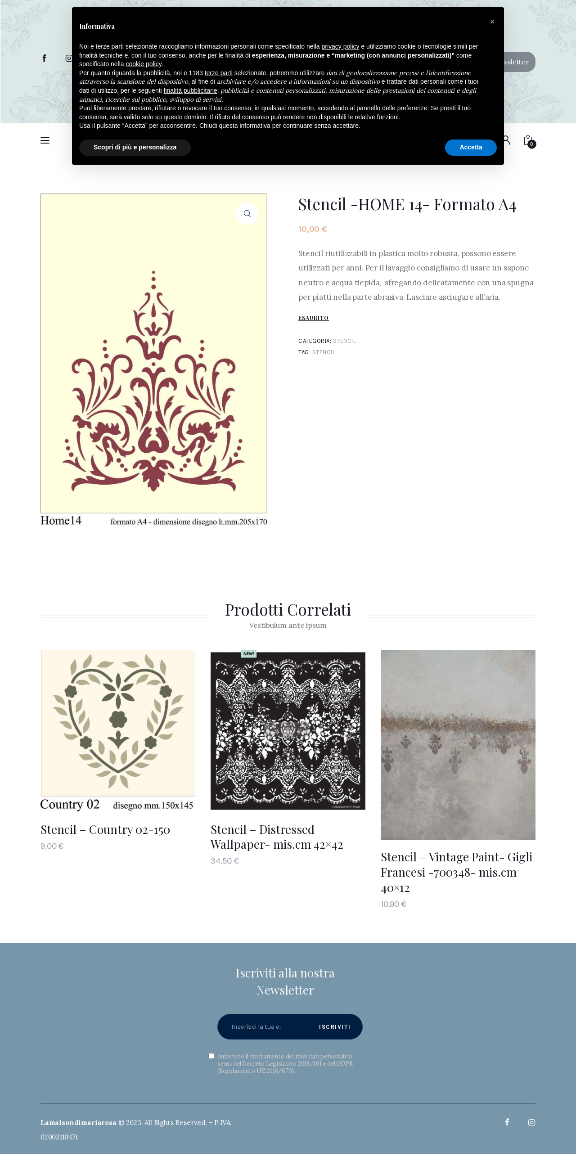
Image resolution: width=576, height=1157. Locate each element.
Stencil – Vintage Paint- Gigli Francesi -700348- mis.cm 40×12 (456, 872)
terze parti (219, 73)
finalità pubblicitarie (190, 90)
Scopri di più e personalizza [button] (135, 147)
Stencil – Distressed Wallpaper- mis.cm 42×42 (277, 836)
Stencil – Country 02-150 (105, 829)
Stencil (344, 341)
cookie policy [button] (144, 64)
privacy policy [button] (341, 46)
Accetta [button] (470, 147)
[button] (492, 21)
